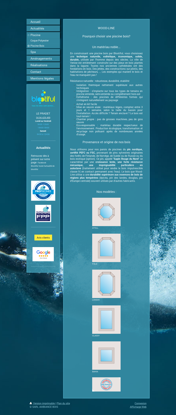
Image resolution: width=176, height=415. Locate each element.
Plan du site (63, 403)
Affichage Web (138, 406)
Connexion (140, 403)
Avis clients (43, 237)
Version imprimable (42, 403)
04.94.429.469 (43, 117)
